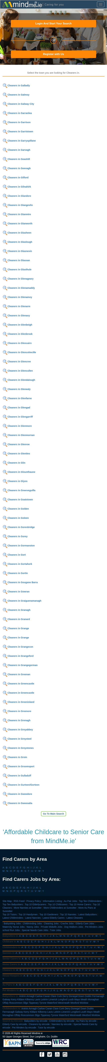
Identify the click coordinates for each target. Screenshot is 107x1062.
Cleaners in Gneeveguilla (19, 490)
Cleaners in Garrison (17, 122)
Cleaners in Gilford (15, 177)
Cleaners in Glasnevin (17, 251)
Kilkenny (29, 999)
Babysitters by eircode (35, 1021)
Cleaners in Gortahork (17, 564)
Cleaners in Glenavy (16, 315)
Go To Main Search (53, 813)
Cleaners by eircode (39, 1024)
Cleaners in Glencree (17, 361)
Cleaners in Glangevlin (18, 205)
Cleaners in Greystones (18, 748)
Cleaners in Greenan (16, 674)
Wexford (74, 1002)
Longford (62, 999)
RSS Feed (19, 901)
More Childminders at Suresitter (59, 907)
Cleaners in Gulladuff (17, 775)
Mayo (77, 999)
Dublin (88, 996)
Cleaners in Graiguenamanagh (22, 600)
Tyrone (42, 1002)
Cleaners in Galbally (16, 85)
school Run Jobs (11, 930)
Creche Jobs (67, 923)
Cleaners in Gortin (15, 573)
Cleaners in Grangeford (18, 656)
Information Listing (52, 901)
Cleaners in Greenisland (18, 702)
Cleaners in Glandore (17, 196)
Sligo (25, 1002)
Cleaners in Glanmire (17, 214)
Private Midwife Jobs (51, 926)
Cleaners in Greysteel (17, 738)
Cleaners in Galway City (18, 104)
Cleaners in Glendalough (19, 380)
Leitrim (44, 999)
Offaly (6, 1002)
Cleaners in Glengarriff (18, 416)
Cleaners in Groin (15, 757)
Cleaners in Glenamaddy (19, 288)
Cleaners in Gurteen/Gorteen (21, 784)
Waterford (52, 1002)
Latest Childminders (13, 917)
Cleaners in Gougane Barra (20, 582)
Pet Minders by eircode (24, 1027)
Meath (84, 999)
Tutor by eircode (46, 1027)
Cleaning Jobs (51, 923)
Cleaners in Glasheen (17, 232)
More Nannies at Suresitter (28, 907)
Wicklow (84, 1002)
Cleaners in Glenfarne (17, 398)
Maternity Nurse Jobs (14, 926)
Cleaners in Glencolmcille (19, 352)
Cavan (46, 996)
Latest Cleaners (74, 917)
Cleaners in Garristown (18, 131)
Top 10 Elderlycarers (35, 904)
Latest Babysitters (87, 914)
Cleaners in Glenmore (17, 426)
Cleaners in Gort (14, 554)
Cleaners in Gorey (15, 536)
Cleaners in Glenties (16, 453)
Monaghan (93, 999)
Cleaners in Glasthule (17, 269)
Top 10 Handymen (28, 914)
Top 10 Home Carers (80, 904)
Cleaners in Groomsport (18, 766)
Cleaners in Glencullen (18, 370)
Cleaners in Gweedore (17, 794)
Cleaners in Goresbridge (19, 527)
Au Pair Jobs (70, 901)
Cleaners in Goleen (16, 518)
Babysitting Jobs (12, 923)
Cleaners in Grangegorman (20, 665)
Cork (59, 996)
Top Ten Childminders (90, 901)
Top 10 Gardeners (48, 914)
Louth (71, 999)
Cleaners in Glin (14, 462)
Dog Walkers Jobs (73, 926)
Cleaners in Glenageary (18, 278)
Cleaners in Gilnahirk (17, 186)
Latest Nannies (33, 917)
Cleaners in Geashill (16, 159)
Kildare (21, 999)
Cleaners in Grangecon (18, 646)
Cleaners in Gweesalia (17, 803)
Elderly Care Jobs (85, 923)
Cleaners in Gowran (16, 591)
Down (81, 996)
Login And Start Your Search (53, 23)
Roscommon (15, 1002)
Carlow (39, 996)
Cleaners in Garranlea (17, 113)
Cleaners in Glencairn (17, 343)
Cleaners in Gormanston (19, 545)
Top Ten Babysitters (13, 904)
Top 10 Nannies (68, 914)
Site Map (7, 901)
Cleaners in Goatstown (18, 499)
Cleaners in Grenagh (16, 720)
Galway (6, 999)
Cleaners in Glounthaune (19, 472)
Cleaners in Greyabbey (18, 729)
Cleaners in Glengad (16, 407)
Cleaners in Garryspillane (19, 140)
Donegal (73, 996)
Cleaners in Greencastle (18, 683)
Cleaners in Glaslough (17, 242)
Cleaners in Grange (16, 628)
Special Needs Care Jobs (35, 930)
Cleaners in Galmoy (16, 94)
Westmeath (64, 1002)
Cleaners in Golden (16, 508)
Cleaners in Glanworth (17, 223)
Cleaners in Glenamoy (17, 297)
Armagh (30, 996)
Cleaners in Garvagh (16, 150)
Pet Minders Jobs (94, 926)
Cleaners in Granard (16, 619)
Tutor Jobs (55, 930)
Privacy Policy (33, 901)
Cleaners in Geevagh (17, 168)
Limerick (52, 999)
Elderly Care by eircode (15, 1024)
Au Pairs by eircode (86, 1021)
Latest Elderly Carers (54, 917)
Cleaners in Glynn (15, 481)
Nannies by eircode (61, 1024)
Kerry (14, 999)
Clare (53, 996)
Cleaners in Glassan (16, 260)
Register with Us (53, 54)
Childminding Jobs (32, 923)
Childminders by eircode (61, 1021)
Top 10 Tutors (10, 914)
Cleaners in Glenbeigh (17, 324)
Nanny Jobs (33, 926)
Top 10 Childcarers (58, 904)
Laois (37, 999)
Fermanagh (98, 996)
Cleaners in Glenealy (17, 389)
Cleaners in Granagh (16, 610)
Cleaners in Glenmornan (19, 435)
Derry (65, 996)
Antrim (22, 996)
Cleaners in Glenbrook (17, 334)
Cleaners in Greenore (17, 711)
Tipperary (34, 1002)
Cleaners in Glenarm (16, 306)
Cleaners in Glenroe (16, 444)
